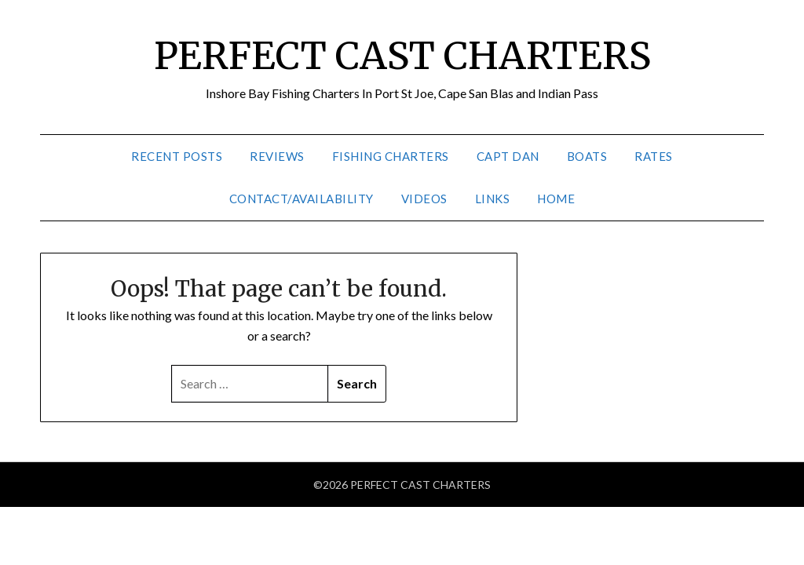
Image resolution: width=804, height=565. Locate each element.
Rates (653, 156)
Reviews (277, 156)
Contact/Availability (301, 198)
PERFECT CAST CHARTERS (402, 55)
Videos (424, 198)
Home (556, 198)
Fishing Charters (390, 156)
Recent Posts (176, 156)
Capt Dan (508, 156)
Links (492, 198)
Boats (587, 156)
